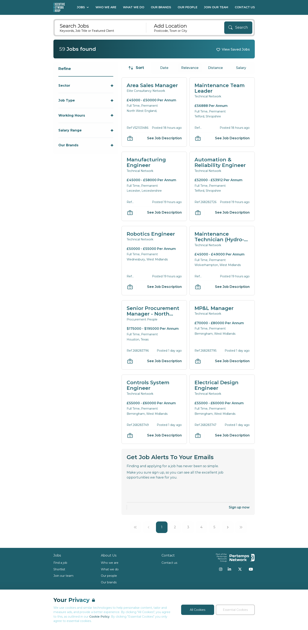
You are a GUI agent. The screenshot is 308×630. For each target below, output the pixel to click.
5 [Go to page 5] (214, 527)
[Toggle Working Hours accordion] (85, 115)
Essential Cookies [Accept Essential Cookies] (235, 610)
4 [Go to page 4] (201, 527)
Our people (109, 576)
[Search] (238, 27)
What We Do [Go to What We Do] (133, 7)
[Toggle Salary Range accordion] (85, 130)
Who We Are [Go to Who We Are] (106, 7)
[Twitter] (240, 569)
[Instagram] (220, 569)
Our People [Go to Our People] (187, 7)
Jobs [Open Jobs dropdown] (83, 7)
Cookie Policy (99, 616)
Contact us (169, 563)
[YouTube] (251, 569)
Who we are (109, 563)
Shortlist (59, 569)
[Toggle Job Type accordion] (85, 100)
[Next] (228, 527)
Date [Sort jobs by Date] (164, 68)
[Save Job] (130, 138)
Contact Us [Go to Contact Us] (245, 7)
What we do (110, 569)
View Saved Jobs (236, 49)
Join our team (63, 576)
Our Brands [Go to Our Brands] (161, 7)
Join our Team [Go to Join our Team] (216, 7)
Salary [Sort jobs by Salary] (241, 68)
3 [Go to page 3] (188, 527)
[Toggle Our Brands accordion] (85, 145)
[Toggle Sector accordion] (85, 85)
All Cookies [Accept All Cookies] (197, 610)
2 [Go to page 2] (175, 527)
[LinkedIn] (229, 569)
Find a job (60, 563)
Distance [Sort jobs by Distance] (215, 68)
